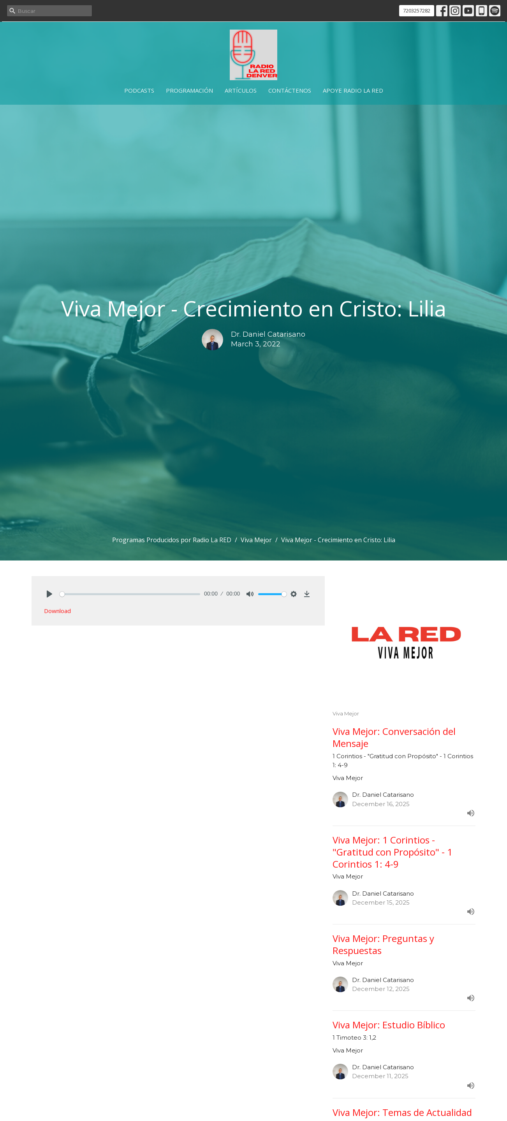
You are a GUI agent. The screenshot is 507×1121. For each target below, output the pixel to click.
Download (57, 611)
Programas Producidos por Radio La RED (171, 540)
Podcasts (139, 90)
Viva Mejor (256, 540)
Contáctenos (289, 90)
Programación (189, 90)
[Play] (49, 594)
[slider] (130, 594)
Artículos (241, 90)
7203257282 (416, 10)
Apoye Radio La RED (353, 90)
